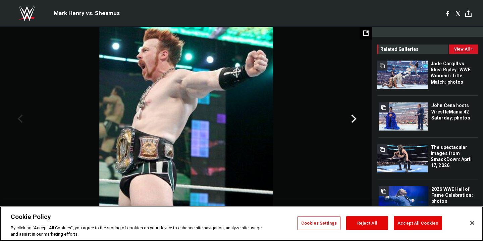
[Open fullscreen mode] (366, 33)
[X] (458, 13)
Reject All (367, 223)
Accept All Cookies (417, 223)
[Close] (472, 223)
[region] (241, 223)
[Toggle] (468, 13)
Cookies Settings (319, 223)
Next (353, 119)
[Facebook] (447, 13)
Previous (19, 119)
